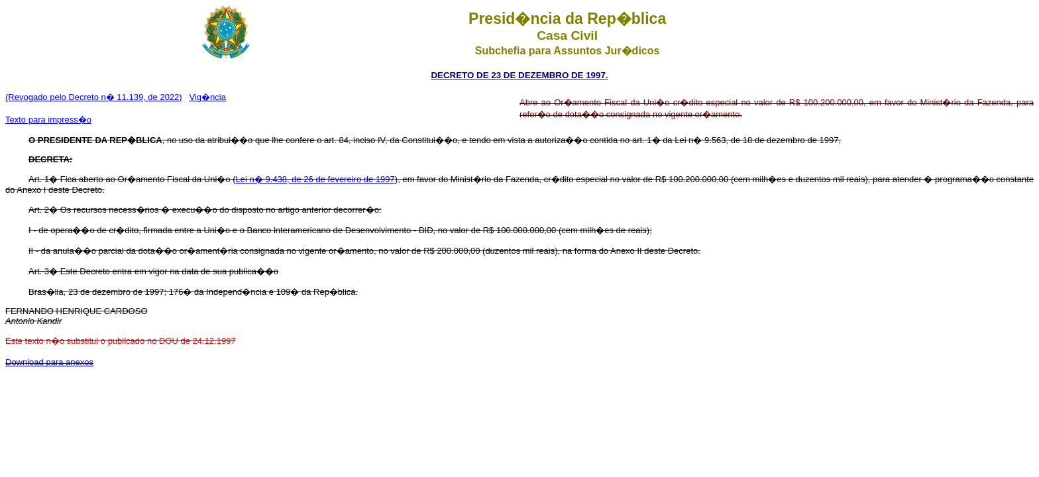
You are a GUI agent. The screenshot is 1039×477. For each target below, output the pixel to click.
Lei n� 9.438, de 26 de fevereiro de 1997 (315, 179)
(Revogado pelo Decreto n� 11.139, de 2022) (93, 97)
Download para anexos (49, 362)
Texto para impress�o (48, 120)
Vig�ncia (208, 97)
